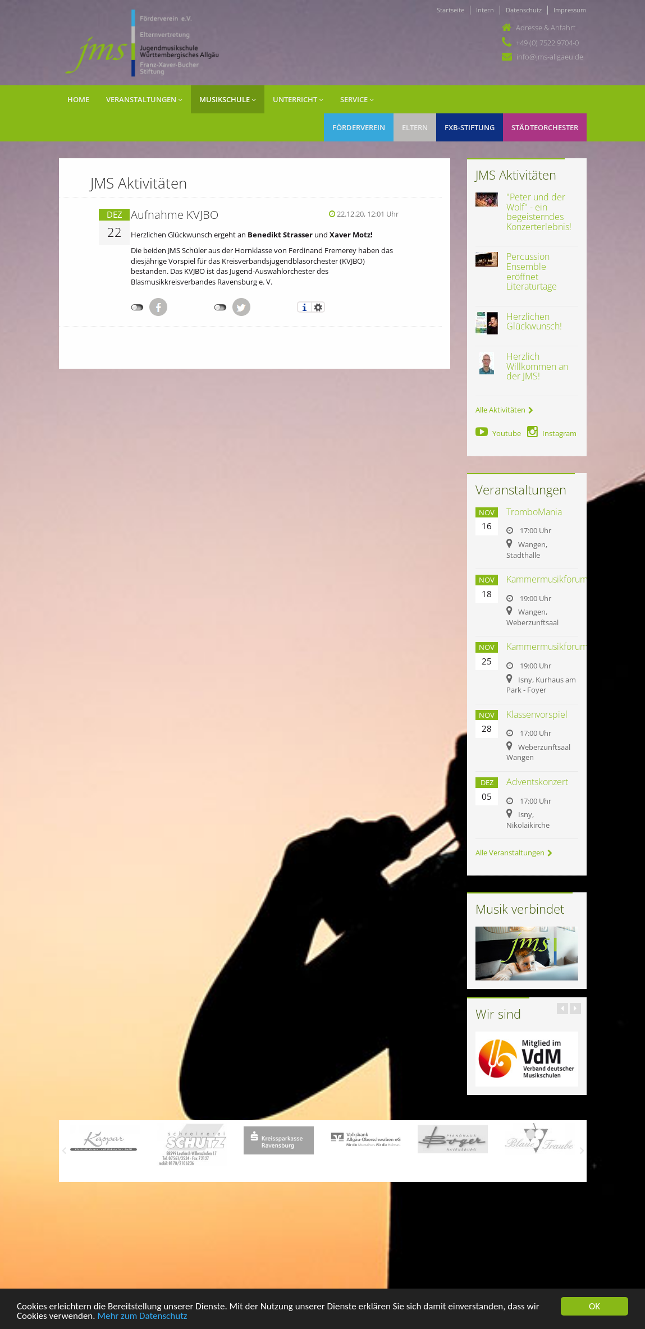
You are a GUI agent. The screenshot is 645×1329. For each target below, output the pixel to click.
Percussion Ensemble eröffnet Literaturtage (531, 271)
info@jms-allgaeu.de (549, 57)
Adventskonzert (537, 782)
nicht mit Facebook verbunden (137, 307)
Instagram (552, 433)
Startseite (450, 10)
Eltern (415, 127)
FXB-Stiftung (470, 127)
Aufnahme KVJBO (174, 214)
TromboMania (534, 512)
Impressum (569, 10)
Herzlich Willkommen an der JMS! (537, 366)
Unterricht (298, 99)
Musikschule (227, 99)
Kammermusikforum (547, 579)
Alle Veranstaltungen (513, 852)
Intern (485, 10)
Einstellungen (318, 307)
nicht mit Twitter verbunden (220, 307)
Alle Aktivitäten (504, 410)
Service (357, 99)
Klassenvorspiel (537, 714)
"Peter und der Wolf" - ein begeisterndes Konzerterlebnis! (538, 212)
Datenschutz (524, 10)
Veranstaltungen (144, 99)
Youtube (498, 433)
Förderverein (358, 127)
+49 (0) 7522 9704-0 (547, 43)
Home (78, 99)
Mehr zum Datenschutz (142, 1316)
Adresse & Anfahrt (545, 27)
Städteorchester (544, 127)
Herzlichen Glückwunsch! (534, 321)
